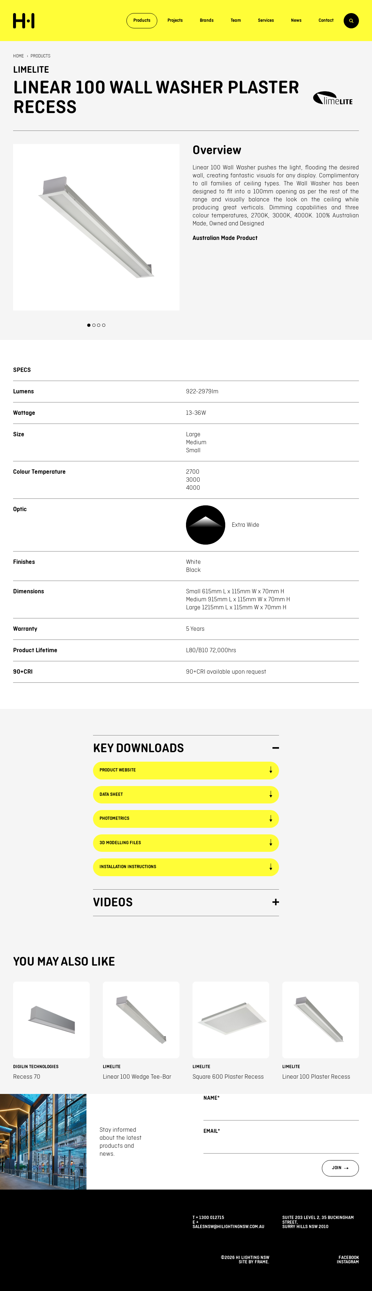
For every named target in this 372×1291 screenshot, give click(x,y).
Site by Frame (253, 1262)
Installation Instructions (128, 867)
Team (236, 20)
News (296, 20)
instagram (348, 1262)
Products (141, 20)
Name (211, 1098)
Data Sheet (111, 794)
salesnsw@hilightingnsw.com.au (228, 1226)
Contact (326, 20)
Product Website (118, 770)
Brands (207, 20)
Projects (175, 20)
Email (211, 1131)
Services (266, 20)
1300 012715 (211, 1217)
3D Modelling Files (120, 843)
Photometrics (114, 818)
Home (18, 56)
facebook (349, 1257)
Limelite (31, 70)
